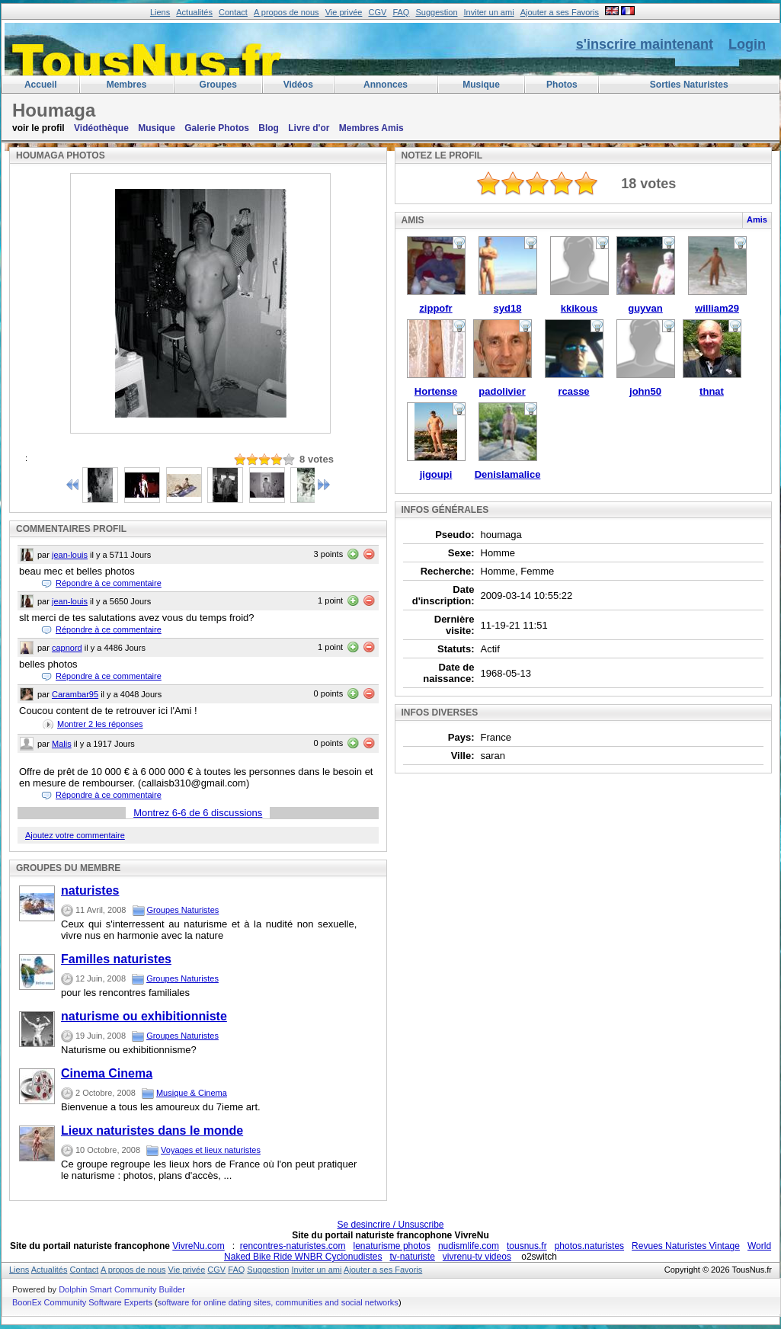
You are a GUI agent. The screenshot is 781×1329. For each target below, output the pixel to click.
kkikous (579, 308)
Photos (562, 84)
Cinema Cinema (106, 1073)
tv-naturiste (411, 1256)
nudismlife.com (468, 1246)
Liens (160, 12)
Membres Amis (371, 128)
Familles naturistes (116, 959)
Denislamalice (508, 474)
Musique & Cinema (191, 1092)
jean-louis (70, 554)
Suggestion (436, 12)
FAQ (400, 12)
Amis (757, 219)
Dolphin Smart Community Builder (122, 1289)
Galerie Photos (216, 128)
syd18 (508, 308)
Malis (62, 743)
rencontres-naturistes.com (293, 1246)
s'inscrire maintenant (644, 44)
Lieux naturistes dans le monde (152, 1130)
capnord (67, 647)
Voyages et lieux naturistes (211, 1149)
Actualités (194, 12)
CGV (377, 12)
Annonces (385, 84)
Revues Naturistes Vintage (686, 1246)
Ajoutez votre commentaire (75, 835)
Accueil (40, 84)
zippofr (435, 308)
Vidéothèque (101, 128)
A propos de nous (286, 12)
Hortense (436, 391)
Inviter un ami (489, 12)
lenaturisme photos (392, 1246)
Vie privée (344, 12)
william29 (717, 308)
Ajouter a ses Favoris (559, 12)
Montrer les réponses (100, 724)
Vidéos (298, 84)
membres (127, 84)
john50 (645, 391)
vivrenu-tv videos (477, 1256)
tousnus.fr (527, 1246)
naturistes (90, 890)
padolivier (502, 391)
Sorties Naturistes (689, 84)
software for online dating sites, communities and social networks (278, 1302)
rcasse (573, 391)
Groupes (218, 84)
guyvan (645, 308)
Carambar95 (75, 694)
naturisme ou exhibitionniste (144, 1016)
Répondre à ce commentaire (109, 583)
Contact (233, 12)
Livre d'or (308, 128)
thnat (711, 391)
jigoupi (436, 474)
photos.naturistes (589, 1246)
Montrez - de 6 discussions (197, 812)
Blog (268, 128)
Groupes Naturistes (183, 909)
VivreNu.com (198, 1246)
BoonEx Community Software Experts (82, 1302)
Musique (481, 84)
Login (747, 44)
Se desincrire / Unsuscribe (390, 1224)
